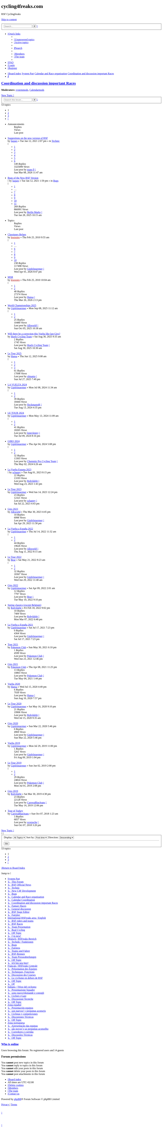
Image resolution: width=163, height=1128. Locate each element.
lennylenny (32, 433)
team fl (30, 169)
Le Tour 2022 (14, 557)
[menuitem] (24, 39)
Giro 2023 (13, 509)
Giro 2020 (13, 723)
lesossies (15, 237)
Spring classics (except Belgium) (24, 605)
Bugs (55, 180)
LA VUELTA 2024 (17, 384)
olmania (31, 376)
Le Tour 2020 (14, 703)
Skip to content (9, 19)
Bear (13, 560)
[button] (8, 118)
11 (15, 203)
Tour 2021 (13, 644)
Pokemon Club (18, 647)
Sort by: (36, 837)
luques (14, 141)
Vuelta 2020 (14, 684)
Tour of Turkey (15, 810)
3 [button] (8, 116)
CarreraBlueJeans (36, 802)
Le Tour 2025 (14, 353)
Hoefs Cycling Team (21, 336)
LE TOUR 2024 (16, 413)
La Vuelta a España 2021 (20, 624)
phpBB (17, 1099)
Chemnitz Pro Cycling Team (41, 461)
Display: (15, 837)
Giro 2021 (13, 664)
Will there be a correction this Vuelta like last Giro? (34, 333)
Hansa (30, 297)
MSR (10, 277)
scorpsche (32, 822)
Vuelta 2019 (14, 743)
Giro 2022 (13, 585)
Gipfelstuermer (35, 268)
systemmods (22, 90)
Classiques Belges (17, 234)
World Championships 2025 (22, 305)
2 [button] (8, 113)
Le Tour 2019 (14, 762)
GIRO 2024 (14, 441)
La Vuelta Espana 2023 (19, 469)
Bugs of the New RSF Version (23, 178)
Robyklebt (32, 481)
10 (15, 200)
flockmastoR (33, 404)
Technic (56, 141)
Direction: (61, 837)
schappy (16, 472)
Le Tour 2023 (14, 489)
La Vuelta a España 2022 (20, 528)
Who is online (10, 1044)
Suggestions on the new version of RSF (28, 138)
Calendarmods (36, 90)
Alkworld (32, 325)
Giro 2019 (13, 791)
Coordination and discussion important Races (38, 83)
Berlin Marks (34, 212)
